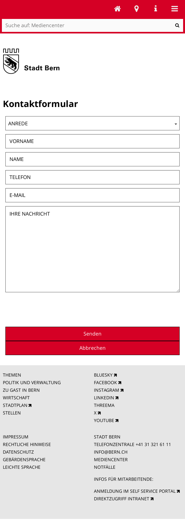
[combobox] (92, 123)
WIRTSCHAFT (16, 398)
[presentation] (131, 308)
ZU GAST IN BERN (21, 390)
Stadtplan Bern (136, 8)
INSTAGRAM (106, 390)
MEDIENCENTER (111, 459)
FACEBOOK (105, 382)
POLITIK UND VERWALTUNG (32, 382)
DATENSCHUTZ (18, 452)
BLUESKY (103, 375)
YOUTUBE (104, 420)
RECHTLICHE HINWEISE (27, 444)
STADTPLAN (15, 405)
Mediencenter (117, 8)
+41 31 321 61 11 (153, 444)
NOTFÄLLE (104, 467)
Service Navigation (155, 8)
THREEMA (104, 405)
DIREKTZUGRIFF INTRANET (121, 499)
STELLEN (12, 413)
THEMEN (12, 375)
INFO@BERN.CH (110, 452)
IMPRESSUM (15, 437)
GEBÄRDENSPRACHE (24, 459)
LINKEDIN (104, 398)
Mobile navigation (174, 8)
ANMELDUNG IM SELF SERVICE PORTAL (135, 491)
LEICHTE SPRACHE (21, 467)
